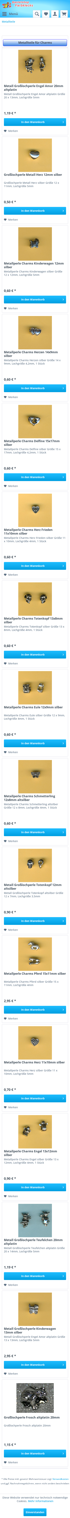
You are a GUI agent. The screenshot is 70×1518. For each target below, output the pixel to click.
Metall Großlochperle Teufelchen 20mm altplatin (33, 1242)
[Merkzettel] (45, 14)
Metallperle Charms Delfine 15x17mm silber (32, 443)
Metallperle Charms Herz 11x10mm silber (34, 1062)
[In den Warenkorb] (35, 122)
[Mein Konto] (55, 14)
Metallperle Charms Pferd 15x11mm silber (35, 974)
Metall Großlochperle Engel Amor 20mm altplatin (33, 88)
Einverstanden (35, 1512)
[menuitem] (10, 14)
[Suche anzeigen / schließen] (36, 14)
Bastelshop (20, 2)
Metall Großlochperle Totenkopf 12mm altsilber (33, 886)
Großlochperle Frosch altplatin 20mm (32, 1417)
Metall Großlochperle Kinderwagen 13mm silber (30, 1330)
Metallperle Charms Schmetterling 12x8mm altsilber (29, 798)
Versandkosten (60, 1479)
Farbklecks (24, 5)
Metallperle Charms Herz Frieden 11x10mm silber (28, 531)
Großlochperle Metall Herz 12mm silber (33, 175)
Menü (10, 13)
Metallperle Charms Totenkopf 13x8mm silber (33, 620)
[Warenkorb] (64, 14)
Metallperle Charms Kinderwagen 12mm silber (34, 265)
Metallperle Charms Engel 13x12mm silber (30, 1153)
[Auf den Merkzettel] (11, 131)
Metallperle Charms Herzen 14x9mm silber (31, 354)
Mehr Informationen (40, 1501)
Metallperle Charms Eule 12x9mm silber (33, 707)
